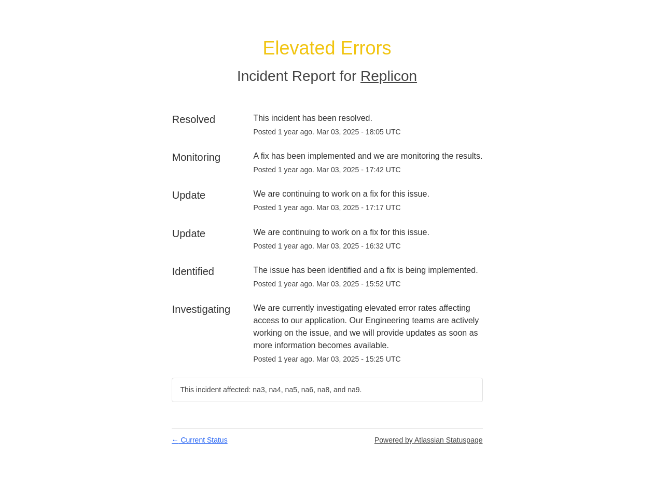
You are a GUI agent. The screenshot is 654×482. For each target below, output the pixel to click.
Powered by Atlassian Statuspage (428, 440)
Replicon (388, 76)
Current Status (200, 440)
